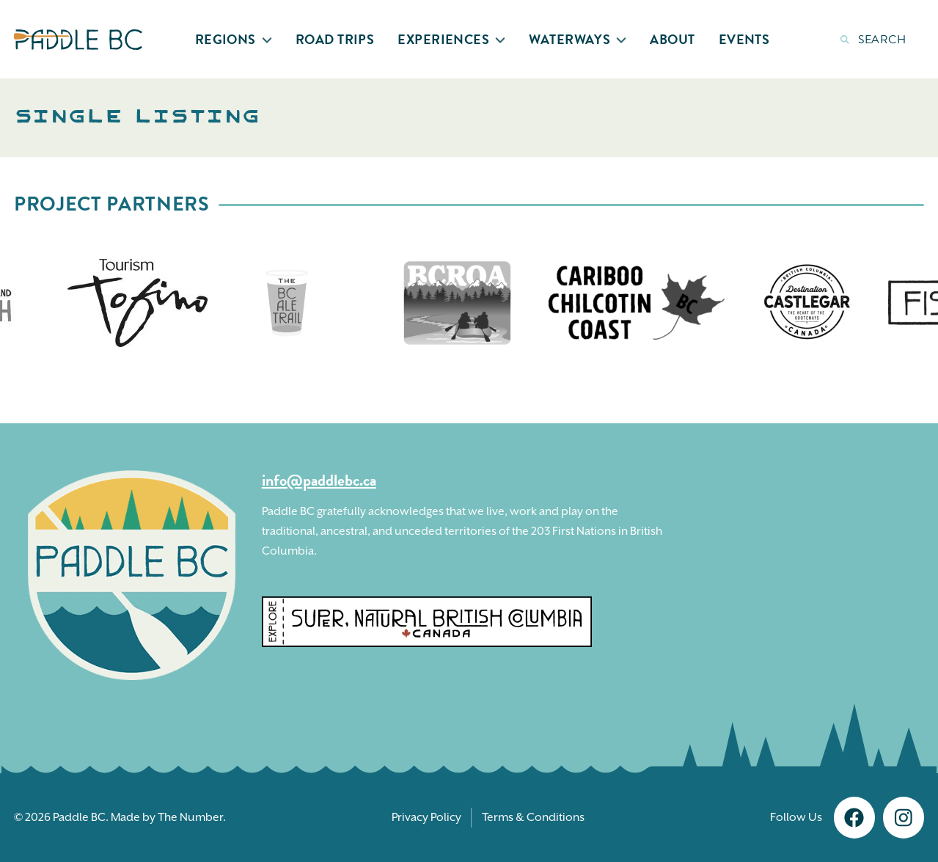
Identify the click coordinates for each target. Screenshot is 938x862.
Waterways (577, 39)
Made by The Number (167, 818)
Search (873, 39)
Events (744, 39)
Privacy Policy (426, 818)
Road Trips (335, 39)
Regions (233, 39)
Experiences (451, 39)
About (672, 39)
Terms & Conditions (533, 818)
